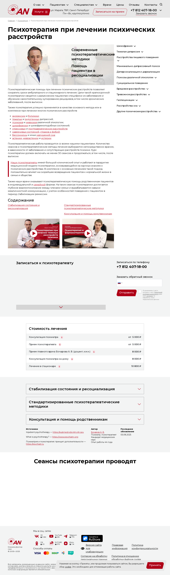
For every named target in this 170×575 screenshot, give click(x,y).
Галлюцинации (125, 100)
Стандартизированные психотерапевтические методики (84, 207)
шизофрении (20, 125)
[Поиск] (161, 4)
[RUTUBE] (51, 543)
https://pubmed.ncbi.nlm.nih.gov (68, 432)
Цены (120, 4)
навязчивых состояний (25, 132)
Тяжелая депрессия (128, 51)
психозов (17, 122)
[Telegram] (65, 536)
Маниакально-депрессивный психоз (138, 66)
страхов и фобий (50, 132)
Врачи (107, 4)
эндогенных (32, 119)
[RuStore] (92, 538)
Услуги (40, 11)
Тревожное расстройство (132, 94)
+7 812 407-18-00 (144, 10)
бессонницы (19, 135)
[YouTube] (51, 536)
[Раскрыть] (160, 10)
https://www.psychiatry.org (65, 437)
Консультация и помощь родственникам (88, 213)
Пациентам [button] (59, 5)
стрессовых (19, 128)
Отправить (126, 292)
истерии (46, 138)
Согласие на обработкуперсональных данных (94, 558)
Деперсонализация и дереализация (138, 71)
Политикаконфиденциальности (145, 547)
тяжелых (17, 119)
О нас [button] (39, 5)
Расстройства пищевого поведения (138, 57)
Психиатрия (23, 21)
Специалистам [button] (86, 5)
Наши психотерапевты (24, 162)
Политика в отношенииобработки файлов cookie (126, 558)
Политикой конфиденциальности (152, 293)
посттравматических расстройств (47, 128)
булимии (33, 116)
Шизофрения (125, 46)
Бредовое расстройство (131, 88)
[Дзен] (65, 543)
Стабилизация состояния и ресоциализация (24, 207)
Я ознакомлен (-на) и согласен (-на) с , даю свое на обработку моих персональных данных (152, 295)
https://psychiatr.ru (35, 444)
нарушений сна (46, 135)
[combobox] (120, 283)
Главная (11, 21)
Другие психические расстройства (137, 111)
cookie (68, 567)
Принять (155, 565)
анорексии (18, 116)
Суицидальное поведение (132, 83)
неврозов (31, 122)
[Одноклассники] (36, 543)
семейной (40, 184)
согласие (149, 296)
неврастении (30, 138)
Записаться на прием (110, 11)
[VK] (36, 536)
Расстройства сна (127, 105)
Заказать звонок (146, 13)
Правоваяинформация (120, 547)
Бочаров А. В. (97, 432)
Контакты (150, 4)
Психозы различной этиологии (135, 77)
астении (17, 138)
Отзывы (134, 4)
